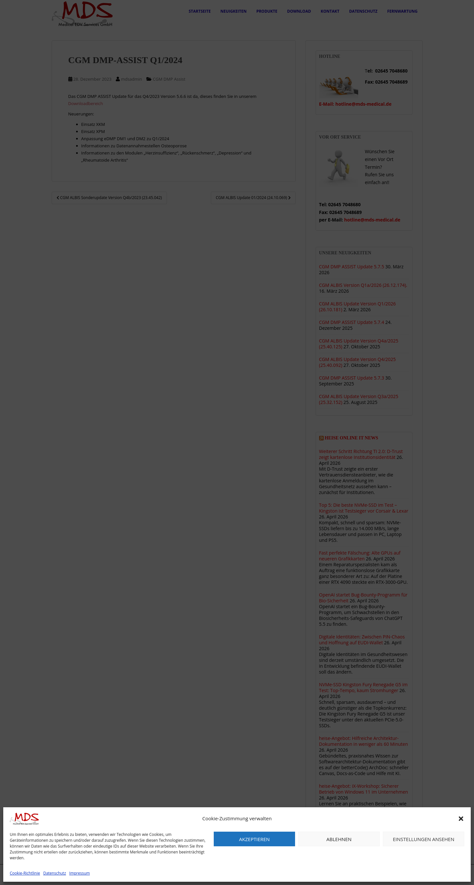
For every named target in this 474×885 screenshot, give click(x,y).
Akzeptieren (254, 839)
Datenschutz (54, 873)
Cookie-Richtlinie (25, 873)
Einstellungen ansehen (423, 839)
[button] (461, 818)
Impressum (79, 873)
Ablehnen (338, 839)
